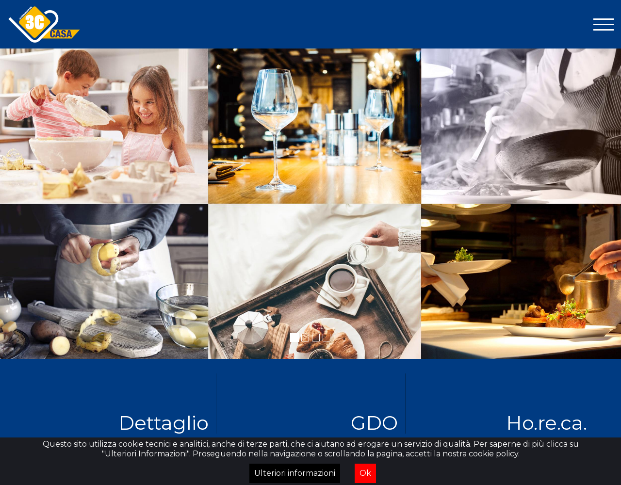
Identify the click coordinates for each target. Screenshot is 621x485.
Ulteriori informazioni (294, 473)
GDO (374, 422)
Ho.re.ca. (546, 422)
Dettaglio (163, 422)
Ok (365, 473)
